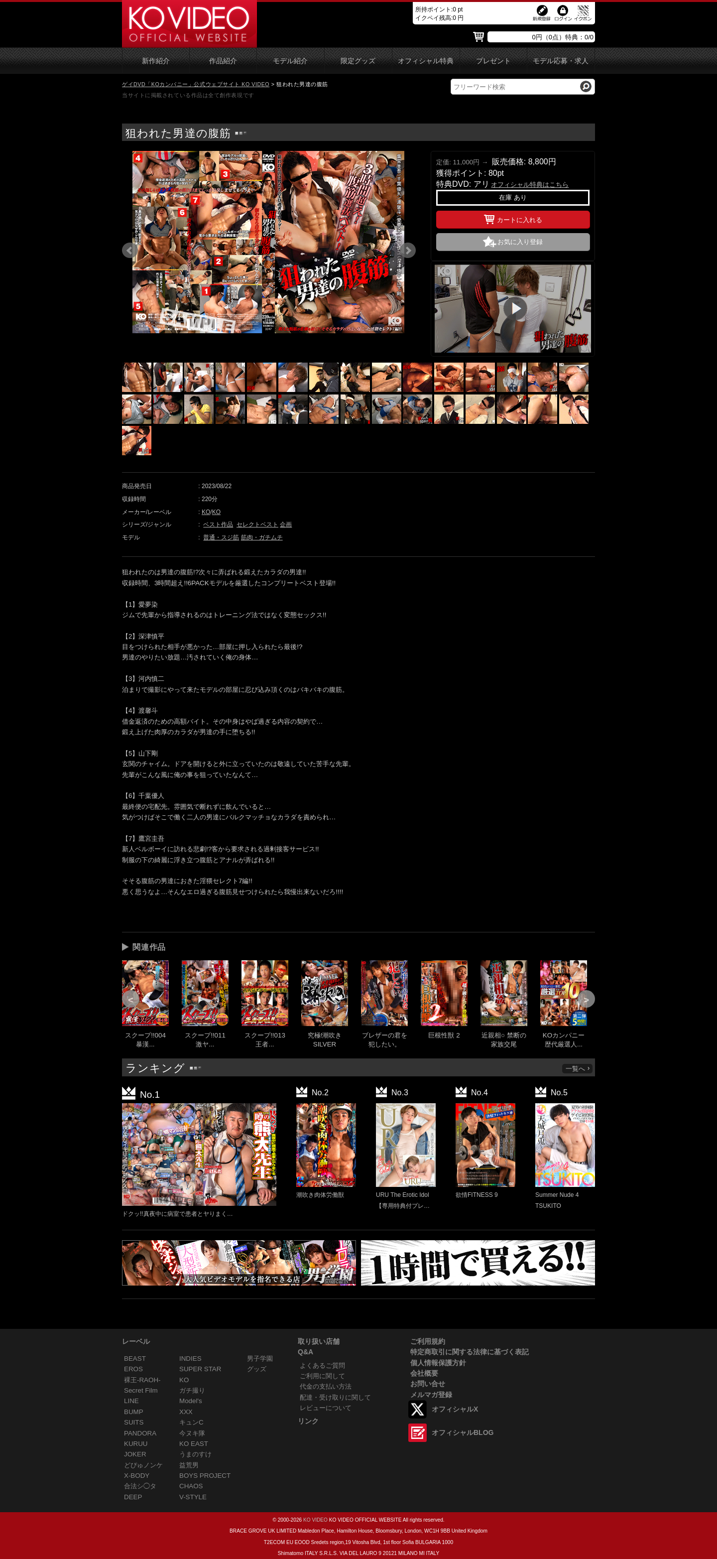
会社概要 (424, 1373)
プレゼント (493, 61)
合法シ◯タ (140, 1486)
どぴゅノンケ (143, 1465)
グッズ (256, 1369)
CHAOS (191, 1486)
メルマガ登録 (431, 1395)
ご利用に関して (322, 1376)
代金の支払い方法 (326, 1386)
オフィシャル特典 (426, 61)
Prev (130, 251)
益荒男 (189, 1465)
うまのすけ (195, 1454)
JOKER (135, 1454)
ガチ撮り (192, 1390)
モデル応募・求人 (561, 61)
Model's (190, 1401)
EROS (133, 1369)
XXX (186, 1412)
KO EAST (193, 1443)
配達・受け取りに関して (335, 1397)
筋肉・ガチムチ (262, 537)
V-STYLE (193, 1497)
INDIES (190, 1358)
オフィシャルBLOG (462, 1432)
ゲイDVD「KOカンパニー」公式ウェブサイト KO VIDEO (195, 84)
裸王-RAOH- (142, 1380)
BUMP (133, 1412)
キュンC (191, 1422)
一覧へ (578, 1068)
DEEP (133, 1497)
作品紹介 (223, 61)
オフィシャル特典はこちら (530, 184)
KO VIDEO (315, 1520)
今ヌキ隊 (192, 1433)
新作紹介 (156, 61)
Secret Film (141, 1390)
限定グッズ (358, 61)
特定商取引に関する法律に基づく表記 (469, 1352)
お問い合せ (427, 1384)
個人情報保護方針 (438, 1363)
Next (408, 251)
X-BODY (136, 1475)
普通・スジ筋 (221, 537)
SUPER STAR (200, 1369)
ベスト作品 (218, 524)
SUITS (133, 1422)
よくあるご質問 (322, 1365)
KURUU (136, 1443)
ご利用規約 (427, 1341)
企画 (286, 524)
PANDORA (140, 1433)
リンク (308, 1421)
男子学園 (260, 1358)
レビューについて (326, 1408)
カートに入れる (513, 218)
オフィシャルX (455, 1409)
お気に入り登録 (520, 242)
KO (206, 512)
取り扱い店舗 (319, 1341)
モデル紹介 (290, 61)
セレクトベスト (257, 524)
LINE (131, 1401)
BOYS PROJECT (205, 1475)
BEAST (135, 1358)
